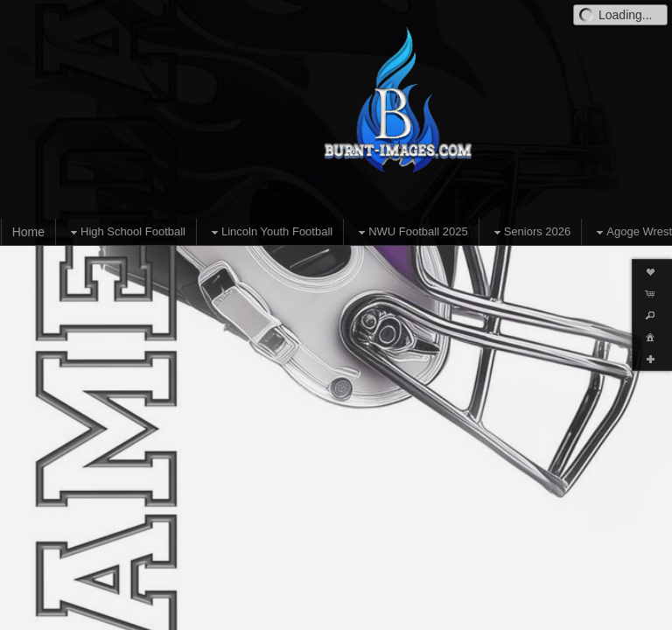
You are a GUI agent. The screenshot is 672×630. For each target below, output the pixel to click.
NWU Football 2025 (410, 232)
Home (28, 232)
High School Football (126, 232)
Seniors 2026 (530, 232)
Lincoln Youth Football (269, 232)
